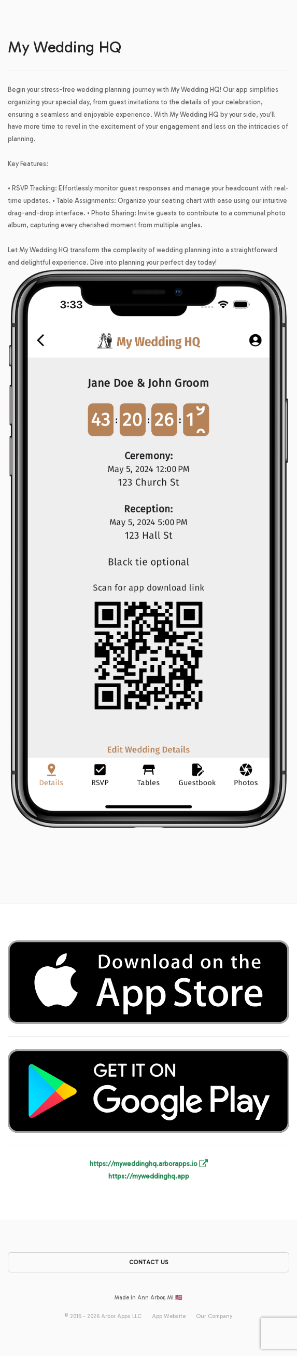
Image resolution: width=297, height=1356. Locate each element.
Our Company (214, 1316)
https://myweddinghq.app (148, 1176)
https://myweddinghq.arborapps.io (149, 1164)
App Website (169, 1316)
